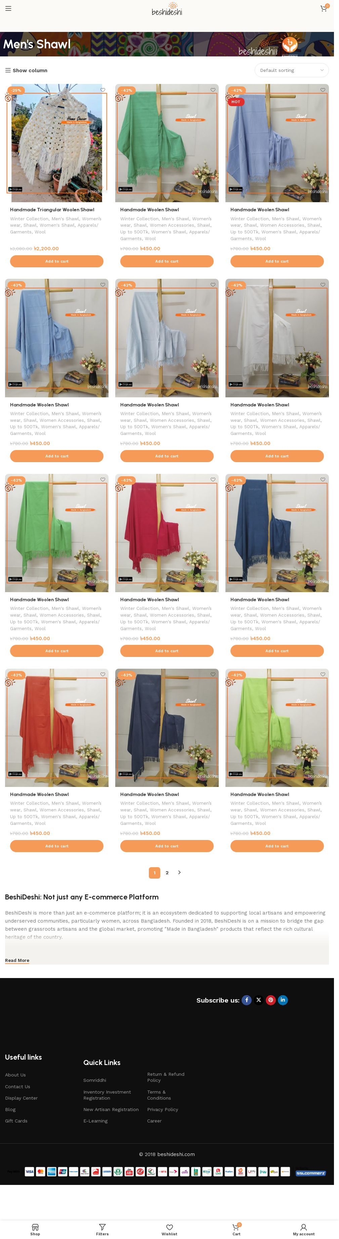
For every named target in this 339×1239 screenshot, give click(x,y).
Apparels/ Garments (33, 231)
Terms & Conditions (159, 1122)
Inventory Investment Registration (107, 1122)
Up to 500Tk (182, 231)
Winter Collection (30, 218)
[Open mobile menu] (8, 8)
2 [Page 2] (167, 900)
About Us (15, 1102)
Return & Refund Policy (165, 1104)
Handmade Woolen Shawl (150, 210)
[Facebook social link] (247, 1028)
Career (154, 1148)
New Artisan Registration (111, 1137)
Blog (10, 1137)
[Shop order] (292, 70)
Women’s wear (26, 225)
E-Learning (95, 1148)
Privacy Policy (162, 1137)
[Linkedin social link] (283, 1028)
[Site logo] (167, 8)
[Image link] (59, 1044)
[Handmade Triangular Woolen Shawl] (57, 143)
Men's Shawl (67, 218)
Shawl (53, 225)
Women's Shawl (81, 225)
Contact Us (17, 1114)
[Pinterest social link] (271, 1028)
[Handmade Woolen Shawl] (167, 143)
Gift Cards (16, 1148)
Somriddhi (94, 1107)
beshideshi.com (176, 1182)
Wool (65, 231)
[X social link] (259, 1028)
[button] (56, 268)
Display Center (21, 1125)
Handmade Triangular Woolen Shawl (53, 210)
